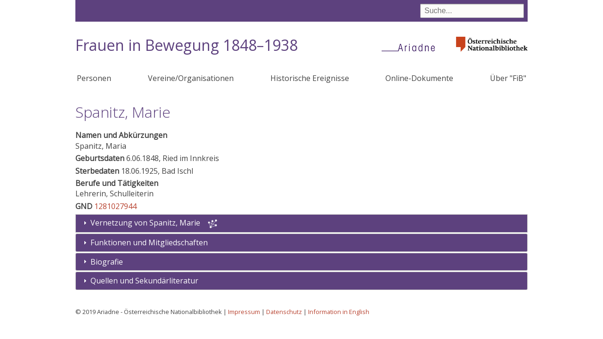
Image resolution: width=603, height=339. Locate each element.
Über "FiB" (508, 78)
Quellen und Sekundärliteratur (144, 280)
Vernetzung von (146, 223)
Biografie (106, 262)
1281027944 (115, 206)
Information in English (338, 311)
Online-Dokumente (419, 78)
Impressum (244, 311)
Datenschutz (284, 311)
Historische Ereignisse (309, 78)
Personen (94, 78)
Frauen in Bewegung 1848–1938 (186, 45)
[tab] (301, 243)
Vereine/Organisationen (191, 78)
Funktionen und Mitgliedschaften (149, 242)
